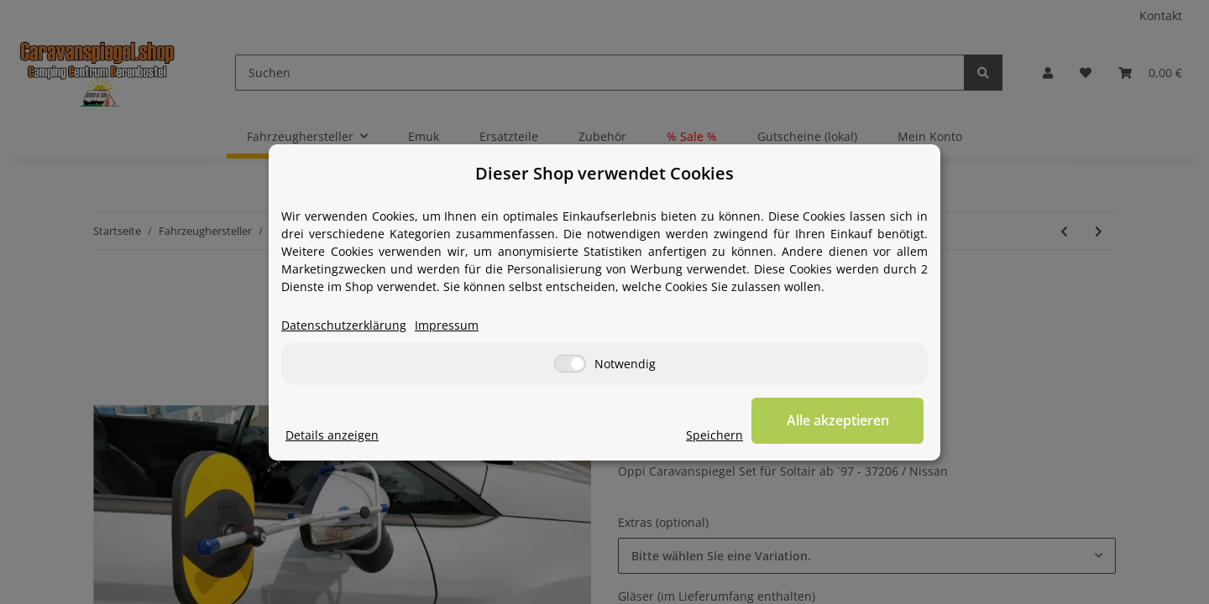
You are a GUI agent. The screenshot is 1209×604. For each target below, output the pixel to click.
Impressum (447, 325)
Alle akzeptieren (839, 420)
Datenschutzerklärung (343, 325)
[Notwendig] (570, 363)
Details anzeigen (332, 435)
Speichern (718, 435)
